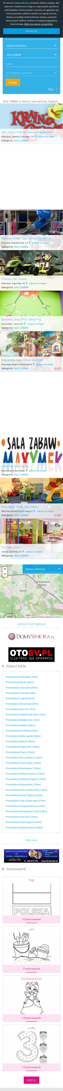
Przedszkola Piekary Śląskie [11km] (26, 779)
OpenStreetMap (45, 617)
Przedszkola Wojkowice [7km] (23, 719)
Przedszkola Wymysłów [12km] (23, 784)
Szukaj (13, 82)
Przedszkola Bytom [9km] (20, 741)
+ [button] (5, 569)
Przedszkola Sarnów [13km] (22, 816)
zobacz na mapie (46, 136)
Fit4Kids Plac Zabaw (14, 279)
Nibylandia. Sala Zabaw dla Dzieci (22, 360)
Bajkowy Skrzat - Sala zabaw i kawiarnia (25, 238)
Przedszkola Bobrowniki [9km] (23, 736)
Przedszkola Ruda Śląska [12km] (24, 795)
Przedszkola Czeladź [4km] (21, 693)
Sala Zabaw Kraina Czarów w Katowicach (27, 132)
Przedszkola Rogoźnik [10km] (22, 746)
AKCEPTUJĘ (31, 31)
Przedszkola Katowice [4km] (22, 676)
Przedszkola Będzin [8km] (20, 725)
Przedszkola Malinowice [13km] (24, 822)
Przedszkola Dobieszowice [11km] (25, 773)
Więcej (31, 1080)
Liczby (31, 1028)
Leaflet (33, 617)
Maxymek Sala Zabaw (14, 466)
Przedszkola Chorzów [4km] (22, 687)
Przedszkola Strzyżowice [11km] (24, 757)
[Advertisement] (31, 175)
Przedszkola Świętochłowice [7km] (25, 714)
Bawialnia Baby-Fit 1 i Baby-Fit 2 (21, 319)
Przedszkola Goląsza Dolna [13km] (25, 806)
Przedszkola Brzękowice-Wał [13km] (26, 811)
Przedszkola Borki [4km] (20, 682)
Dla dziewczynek (31, 979)
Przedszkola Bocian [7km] (20, 709)
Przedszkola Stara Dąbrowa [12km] (26, 800)
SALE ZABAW (21, 140)
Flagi (32, 880)
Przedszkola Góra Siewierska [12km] (26, 789)
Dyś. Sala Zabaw (11, 547)
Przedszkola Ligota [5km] (20, 698)
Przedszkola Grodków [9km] (22, 730)
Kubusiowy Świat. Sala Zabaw (20, 507)
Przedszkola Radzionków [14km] (24, 827)
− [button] (5, 574)
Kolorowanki (16, 869)
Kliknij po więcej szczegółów (38, 24)
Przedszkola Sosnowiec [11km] (23, 762)
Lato (31, 929)
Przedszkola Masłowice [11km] (23, 768)
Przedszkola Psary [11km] (20, 752)
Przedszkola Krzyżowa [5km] (22, 703)
